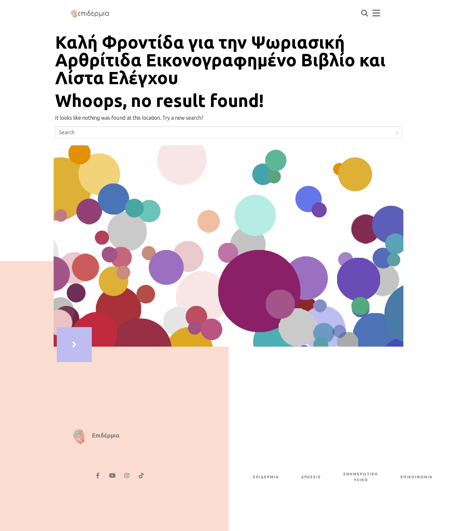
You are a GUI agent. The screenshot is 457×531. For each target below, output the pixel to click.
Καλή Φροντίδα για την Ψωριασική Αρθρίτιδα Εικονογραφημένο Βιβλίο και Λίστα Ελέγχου (220, 59)
